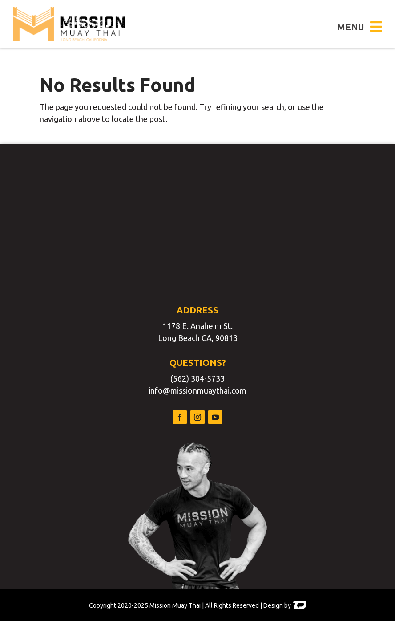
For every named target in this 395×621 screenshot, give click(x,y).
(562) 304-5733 (197, 378)
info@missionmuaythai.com (197, 390)
